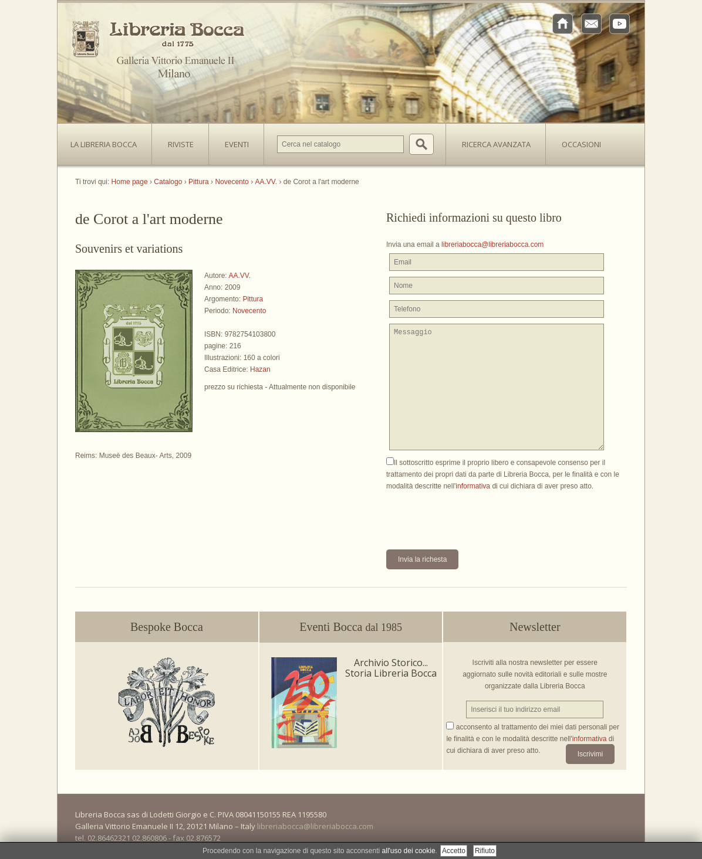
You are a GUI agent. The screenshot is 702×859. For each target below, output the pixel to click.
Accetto (453, 851)
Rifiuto (485, 851)
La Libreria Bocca (108, 141)
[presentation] (475, 515)
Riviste (178, 141)
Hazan (260, 369)
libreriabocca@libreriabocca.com (492, 244)
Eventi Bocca (350, 626)
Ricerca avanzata (496, 144)
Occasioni (581, 144)
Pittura (252, 299)
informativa (472, 486)
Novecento (249, 311)
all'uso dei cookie (409, 851)
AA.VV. (239, 275)
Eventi (237, 144)
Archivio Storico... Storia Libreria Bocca (391, 668)
